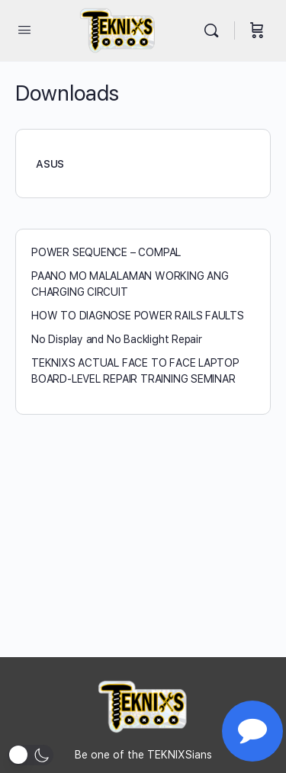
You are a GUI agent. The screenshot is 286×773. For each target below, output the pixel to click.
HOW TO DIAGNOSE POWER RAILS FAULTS (137, 316)
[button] (30, 755)
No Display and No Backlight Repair (116, 339)
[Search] (215, 30)
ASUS (50, 164)
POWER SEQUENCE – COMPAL (106, 252)
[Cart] (257, 30)
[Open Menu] (24, 29)
